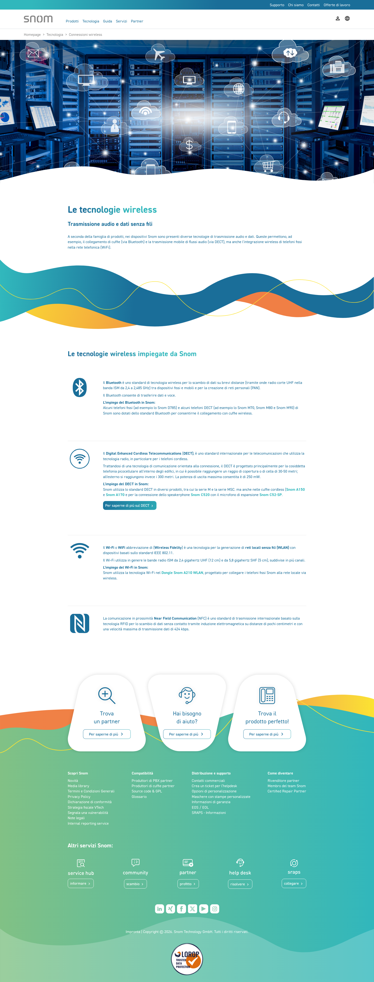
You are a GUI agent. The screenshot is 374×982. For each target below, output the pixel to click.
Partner (137, 21)
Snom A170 (115, 494)
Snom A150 (295, 489)
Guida (107, 21)
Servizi (121, 21)
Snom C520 (200, 494)
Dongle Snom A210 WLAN (182, 572)
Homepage (32, 34)
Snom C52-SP (271, 494)
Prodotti (72, 21)
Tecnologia (91, 21)
